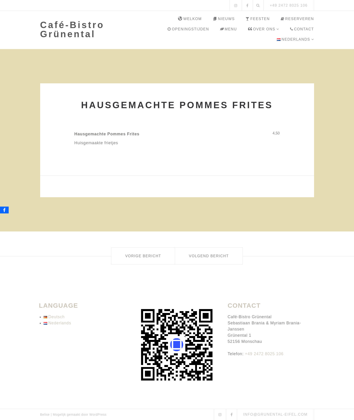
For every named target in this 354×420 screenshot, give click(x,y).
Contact (302, 29)
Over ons (261, 29)
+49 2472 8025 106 (264, 354)
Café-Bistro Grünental (72, 29)
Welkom (190, 19)
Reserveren (297, 19)
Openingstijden (188, 29)
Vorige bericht (141, 256)
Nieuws (224, 19)
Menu (228, 29)
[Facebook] (4, 210)
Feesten (258, 19)
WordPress (98, 414)
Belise (45, 414)
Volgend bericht (211, 256)
